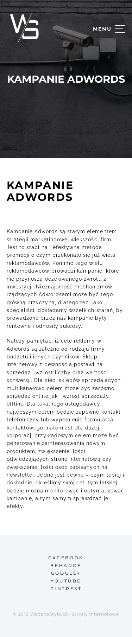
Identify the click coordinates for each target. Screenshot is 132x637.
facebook (66, 557)
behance (65, 565)
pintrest (66, 588)
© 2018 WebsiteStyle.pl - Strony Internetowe (66, 614)
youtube (66, 581)
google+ (66, 573)
